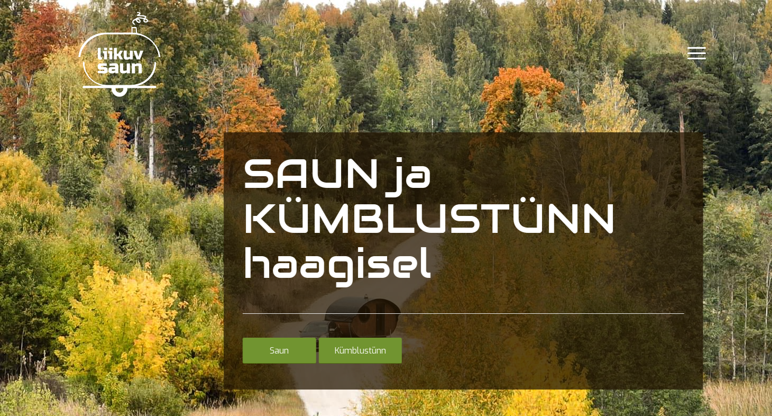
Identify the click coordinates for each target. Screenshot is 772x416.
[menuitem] (693, 53)
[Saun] (278, 350)
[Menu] (693, 53)
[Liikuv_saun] (119, 53)
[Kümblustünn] (358, 350)
